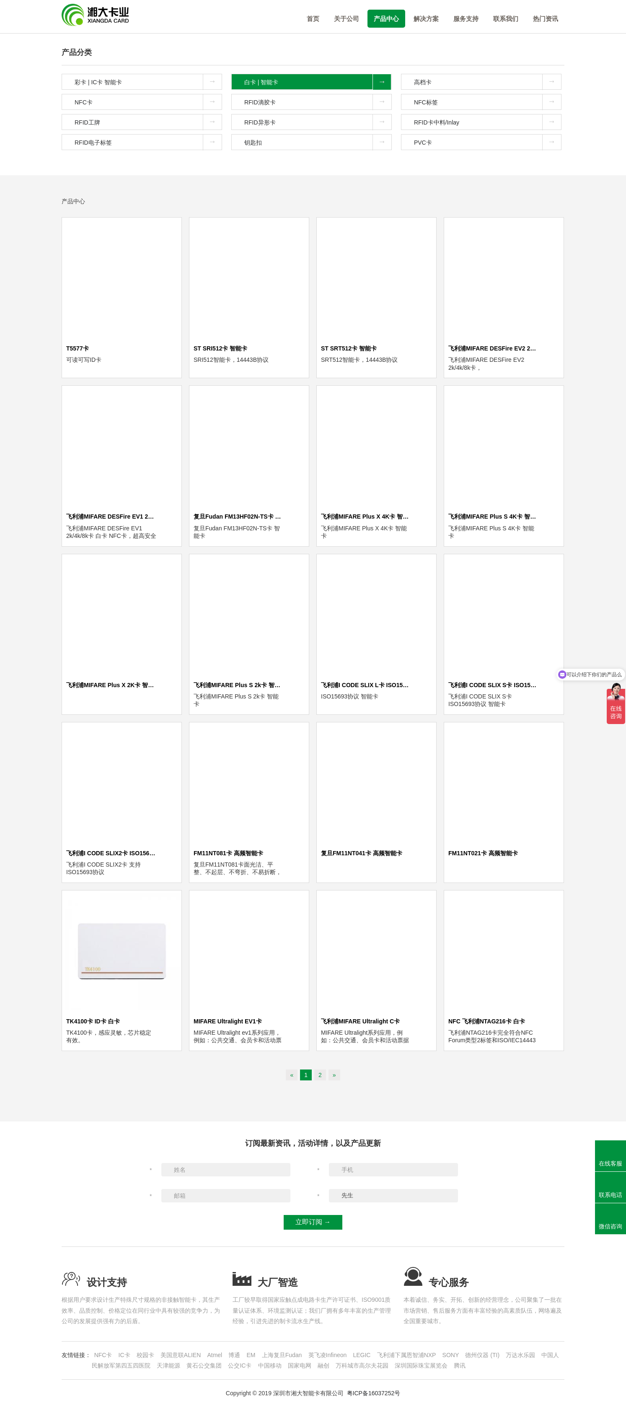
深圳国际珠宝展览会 (421, 1365)
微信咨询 (610, 1226)
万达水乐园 (520, 1355)
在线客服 (610, 1163)
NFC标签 (487, 102)
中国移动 (270, 1365)
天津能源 (168, 1365)
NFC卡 (148, 102)
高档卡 (487, 82)
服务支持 (466, 18)
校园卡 (145, 1355)
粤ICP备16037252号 (374, 1393)
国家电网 (299, 1365)
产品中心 (386, 18)
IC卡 (124, 1355)
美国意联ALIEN (180, 1355)
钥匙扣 (317, 142)
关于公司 (346, 18)
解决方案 (426, 18)
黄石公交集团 (204, 1365)
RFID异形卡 (317, 122)
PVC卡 (487, 142)
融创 (323, 1365)
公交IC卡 (239, 1365)
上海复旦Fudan (282, 1355)
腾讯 (460, 1365)
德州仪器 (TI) (482, 1355)
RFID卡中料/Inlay (487, 122)
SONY (450, 1355)
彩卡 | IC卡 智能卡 (148, 82)
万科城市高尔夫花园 (362, 1365)
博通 (234, 1355)
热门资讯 (545, 18)
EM (251, 1355)
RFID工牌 (148, 122)
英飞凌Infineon (327, 1355)
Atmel (214, 1355)
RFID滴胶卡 (317, 102)
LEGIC (361, 1355)
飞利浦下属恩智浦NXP (406, 1355)
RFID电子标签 (148, 142)
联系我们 (505, 18)
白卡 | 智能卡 (317, 82)
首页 (313, 18)
